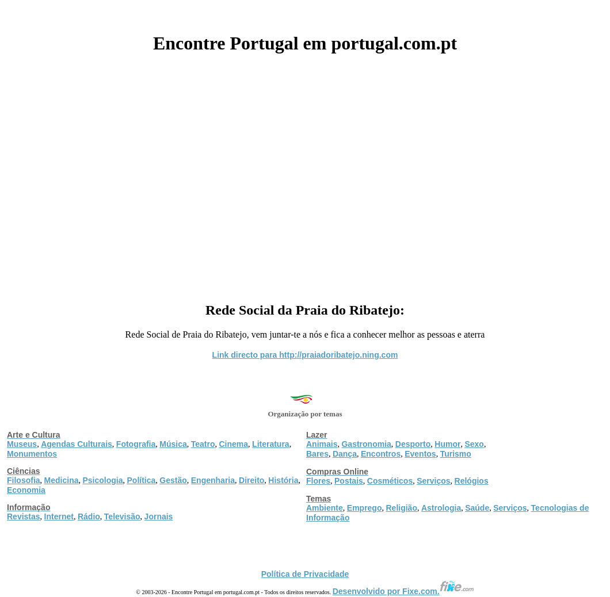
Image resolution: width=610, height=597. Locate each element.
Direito (251, 480)
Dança (345, 453)
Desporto (412, 444)
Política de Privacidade (305, 574)
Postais (348, 480)
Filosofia (23, 480)
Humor (447, 444)
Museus (22, 444)
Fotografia (135, 444)
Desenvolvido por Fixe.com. (403, 591)
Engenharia (213, 480)
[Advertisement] (305, 173)
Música (172, 444)
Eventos (420, 453)
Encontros (381, 453)
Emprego (364, 507)
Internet (59, 516)
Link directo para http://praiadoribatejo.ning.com (305, 354)
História (283, 480)
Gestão (172, 480)
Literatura (270, 444)
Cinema (234, 444)
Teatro (203, 444)
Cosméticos (390, 480)
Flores (318, 480)
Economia (26, 490)
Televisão (122, 516)
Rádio (89, 516)
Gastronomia (366, 444)
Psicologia (102, 480)
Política (141, 480)
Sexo (473, 444)
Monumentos (32, 453)
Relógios (472, 480)
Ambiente (324, 507)
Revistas (23, 516)
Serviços (433, 480)
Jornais (158, 516)
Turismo (455, 453)
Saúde (477, 507)
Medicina (61, 480)
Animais (321, 444)
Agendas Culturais (76, 444)
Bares (317, 453)
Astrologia (441, 507)
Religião (401, 507)
